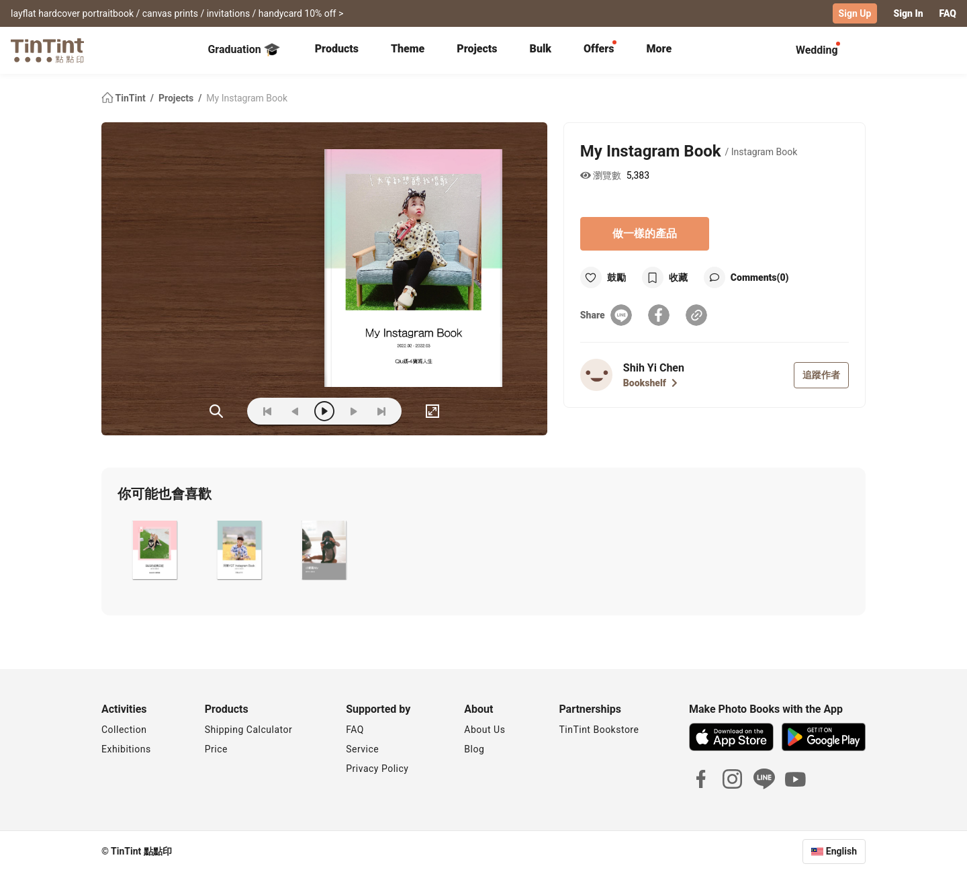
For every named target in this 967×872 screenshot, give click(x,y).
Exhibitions (126, 749)
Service (362, 749)
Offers (599, 48)
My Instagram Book (246, 98)
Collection (123, 729)
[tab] (336, 50)
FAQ (947, 13)
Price (216, 749)
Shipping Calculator (249, 729)
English (841, 851)
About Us (484, 729)
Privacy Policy (377, 768)
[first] (267, 411)
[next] (353, 411)
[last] (381, 411)
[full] (432, 411)
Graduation (243, 50)
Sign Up (855, 13)
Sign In (908, 13)
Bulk (541, 48)
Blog (474, 749)
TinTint (124, 98)
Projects (477, 48)
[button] (154, 551)
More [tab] (659, 48)
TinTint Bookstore (599, 729)
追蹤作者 (821, 374)
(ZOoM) (216, 411)
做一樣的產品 (644, 233)
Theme (407, 48)
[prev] (295, 411)
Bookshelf (650, 383)
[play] (324, 411)
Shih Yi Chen (653, 367)
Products (337, 48)
